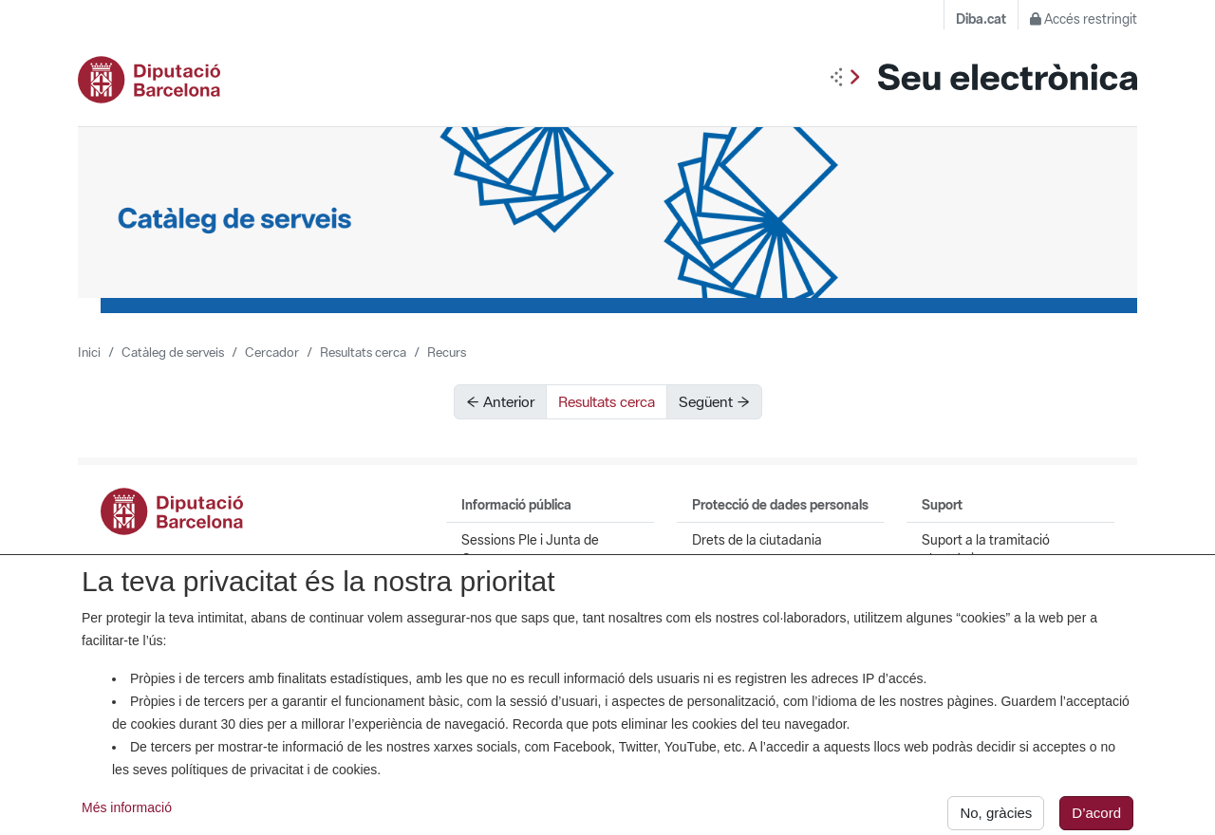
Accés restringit (1083, 19)
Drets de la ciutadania (757, 539)
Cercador (272, 352)
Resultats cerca (363, 352)
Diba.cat (981, 19)
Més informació (127, 814)
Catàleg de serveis (173, 352)
